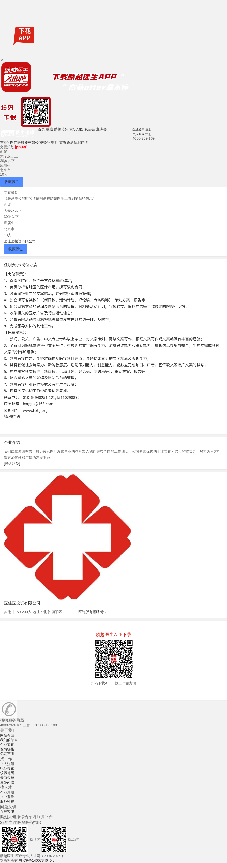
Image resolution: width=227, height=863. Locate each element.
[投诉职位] (12, 464)
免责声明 (7, 754)
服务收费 (7, 801)
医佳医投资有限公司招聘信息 (34, 142)
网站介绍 (7, 735)
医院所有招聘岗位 (92, 612)
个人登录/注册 (142, 134)
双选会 (89, 129)
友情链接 (7, 749)
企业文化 (7, 744)
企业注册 (7, 792)
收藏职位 (12, 182)
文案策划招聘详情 (73, 142)
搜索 (49, 129)
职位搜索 (7, 768)
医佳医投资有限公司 (20, 241)
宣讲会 (101, 129)
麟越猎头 (61, 129)
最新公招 (7, 778)
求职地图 (76, 129)
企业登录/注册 (142, 129)
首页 (41, 129)
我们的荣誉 (9, 740)
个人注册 (7, 764)
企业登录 (7, 797)
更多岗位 (7, 782)
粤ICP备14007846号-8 (36, 860)
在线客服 (7, 812)
